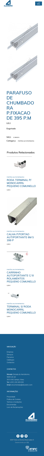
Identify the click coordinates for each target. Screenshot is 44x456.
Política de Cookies (14, 399)
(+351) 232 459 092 (17, 382)
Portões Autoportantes (26, 141)
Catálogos (10, 360)
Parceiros (10, 357)
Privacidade (11, 397)
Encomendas (11, 405)
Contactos (10, 362)
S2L (28, 442)
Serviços (10, 355)
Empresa (10, 352)
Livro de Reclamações (15, 407)
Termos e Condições (14, 402)
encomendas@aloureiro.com (21, 385)
